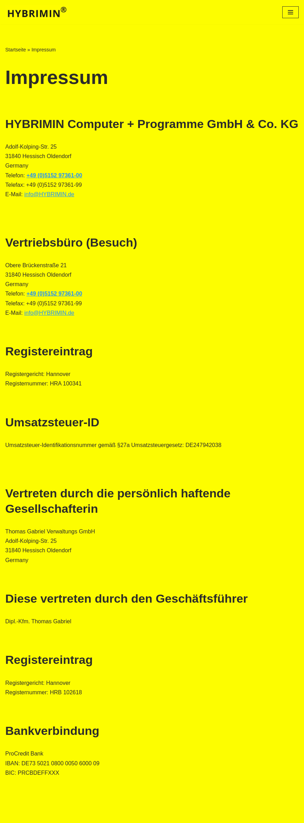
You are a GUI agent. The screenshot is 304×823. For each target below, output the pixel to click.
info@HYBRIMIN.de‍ (49, 313)
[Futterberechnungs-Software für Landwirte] (36, 12)
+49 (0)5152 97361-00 (54, 175)
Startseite (15, 49)
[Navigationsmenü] (290, 12)
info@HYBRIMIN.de (49, 194)
